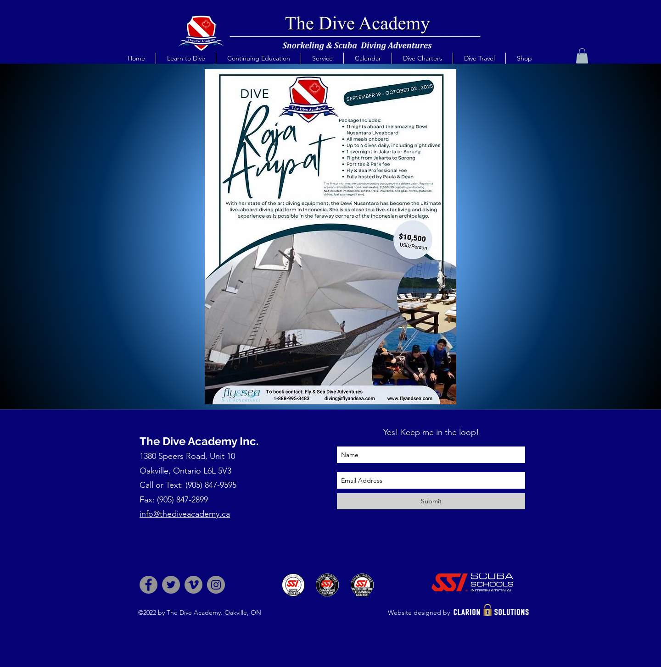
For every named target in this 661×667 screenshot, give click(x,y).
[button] (186, 58)
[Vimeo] (193, 585)
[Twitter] (171, 585)
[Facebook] (148, 585)
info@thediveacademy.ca (185, 514)
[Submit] (431, 501)
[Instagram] (216, 585)
